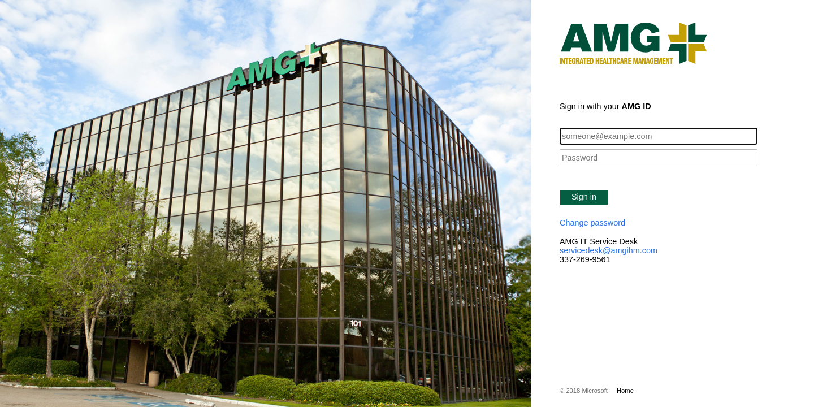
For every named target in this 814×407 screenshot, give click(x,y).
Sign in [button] (583, 196)
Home (625, 390)
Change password (592, 222)
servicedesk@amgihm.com (608, 250)
